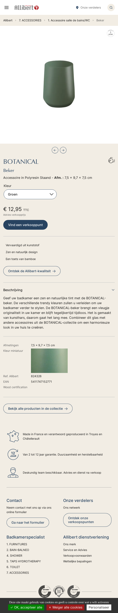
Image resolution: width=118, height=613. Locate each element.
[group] (59, 85)
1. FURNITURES (17, 544)
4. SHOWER (14, 555)
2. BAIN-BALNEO (18, 550)
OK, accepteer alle (26, 607)
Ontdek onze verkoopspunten (81, 520)
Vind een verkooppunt (25, 225)
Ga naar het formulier (27, 522)
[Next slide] (63, 150)
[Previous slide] (55, 150)
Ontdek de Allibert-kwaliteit (32, 271)
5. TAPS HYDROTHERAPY (24, 561)
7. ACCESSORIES (18, 572)
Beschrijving (59, 290)
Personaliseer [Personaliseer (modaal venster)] (99, 607)
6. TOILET (13, 567)
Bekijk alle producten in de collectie (38, 408)
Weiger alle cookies (65, 607)
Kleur (7, 186)
